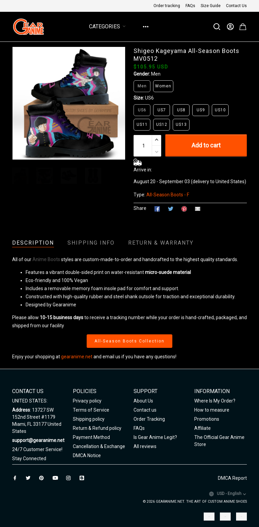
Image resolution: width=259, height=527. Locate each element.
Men (156, 74)
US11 (142, 124)
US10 (220, 110)
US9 (201, 110)
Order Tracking (149, 419)
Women (163, 86)
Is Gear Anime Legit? (155, 437)
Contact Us (236, 5)
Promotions (206, 419)
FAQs (190, 5)
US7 (161, 110)
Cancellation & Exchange (99, 446)
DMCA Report (232, 478)
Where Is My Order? (214, 401)
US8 (181, 110)
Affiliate (202, 428)
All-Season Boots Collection (129, 341)
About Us (143, 401)
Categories (108, 26)
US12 (161, 124)
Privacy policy (87, 401)
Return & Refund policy (97, 428)
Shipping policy (89, 419)
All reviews (145, 446)
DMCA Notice (87, 455)
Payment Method (91, 437)
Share (140, 208)
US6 (149, 98)
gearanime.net (76, 356)
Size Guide (211, 5)
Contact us (145, 410)
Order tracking (166, 5)
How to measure (211, 410)
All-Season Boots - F (167, 194)
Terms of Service (91, 410)
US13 (181, 124)
